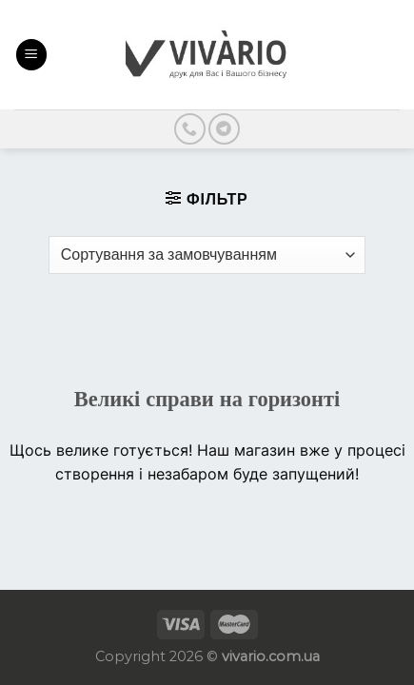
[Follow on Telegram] (224, 129)
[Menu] (31, 54)
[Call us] (190, 129)
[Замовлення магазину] (207, 255)
